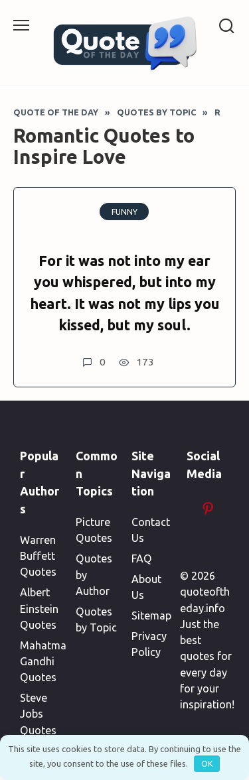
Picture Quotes (94, 530)
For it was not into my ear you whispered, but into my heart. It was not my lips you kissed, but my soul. (125, 293)
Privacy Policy (149, 644)
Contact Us (150, 530)
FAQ (141, 558)
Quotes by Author (94, 574)
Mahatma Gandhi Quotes (43, 661)
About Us (146, 587)
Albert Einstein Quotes (39, 608)
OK (207, 763)
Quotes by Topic (96, 619)
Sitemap (151, 615)
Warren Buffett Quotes (38, 556)
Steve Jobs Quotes (38, 714)
